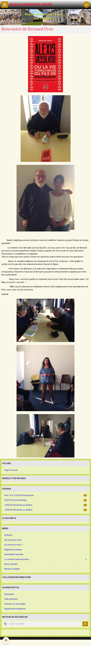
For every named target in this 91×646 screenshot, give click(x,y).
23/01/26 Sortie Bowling (45, 500)
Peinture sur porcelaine (15, 604)
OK (85, 624)
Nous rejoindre (11, 564)
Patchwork (9, 594)
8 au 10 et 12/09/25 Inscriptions (45, 495)
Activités (8, 535)
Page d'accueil (11, 470)
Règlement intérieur (13, 549)
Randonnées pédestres (15, 608)
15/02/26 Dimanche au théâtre (45, 505)
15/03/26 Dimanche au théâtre (45, 510)
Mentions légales (12, 569)
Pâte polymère (11, 599)
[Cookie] (6, 640)
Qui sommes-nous (13, 540)
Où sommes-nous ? (13, 544)
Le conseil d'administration (16, 559)
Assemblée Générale (13, 554)
